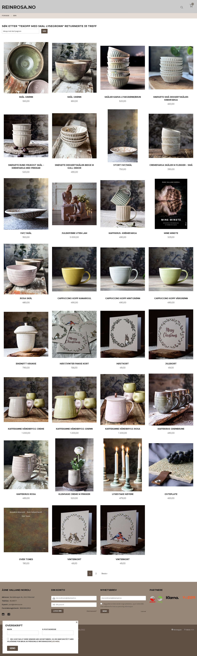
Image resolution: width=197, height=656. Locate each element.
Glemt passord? (92, 611)
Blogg (81, 630)
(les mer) (55, 641)
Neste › (105, 573)
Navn (22, 631)
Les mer (143, 611)
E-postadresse (58, 631)
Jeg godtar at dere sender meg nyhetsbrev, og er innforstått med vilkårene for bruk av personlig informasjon (122, 605)
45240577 (13, 601)
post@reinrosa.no (15, 604)
